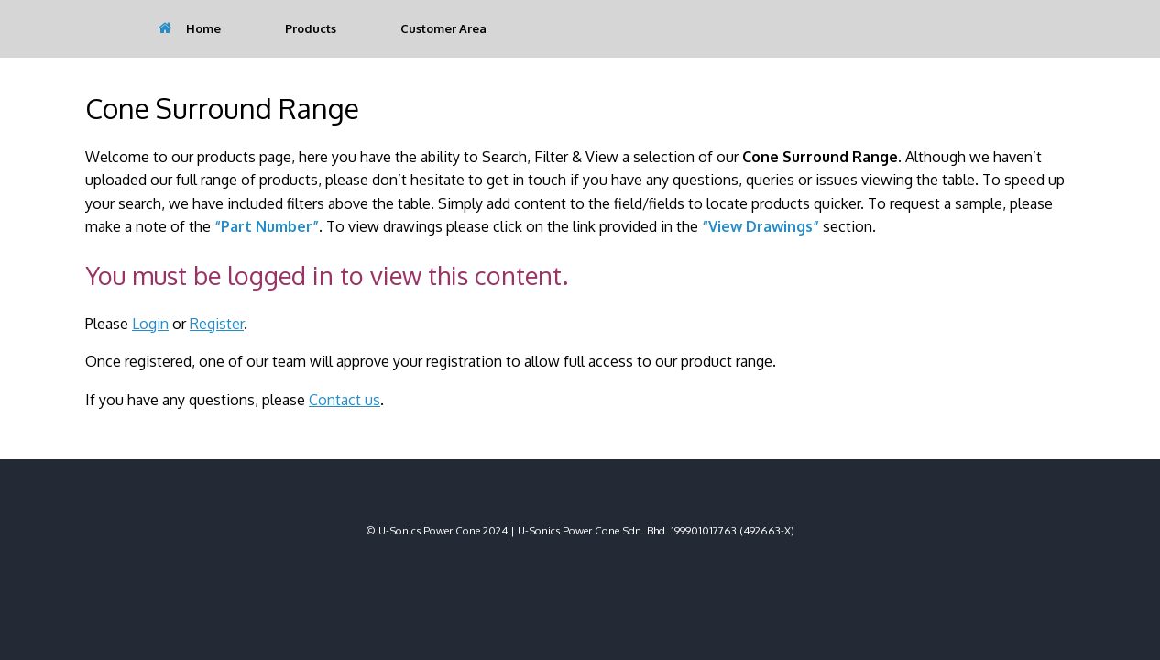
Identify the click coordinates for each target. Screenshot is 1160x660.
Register (217, 323)
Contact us (344, 399)
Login (150, 323)
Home (190, 28)
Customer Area (443, 28)
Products (310, 28)
